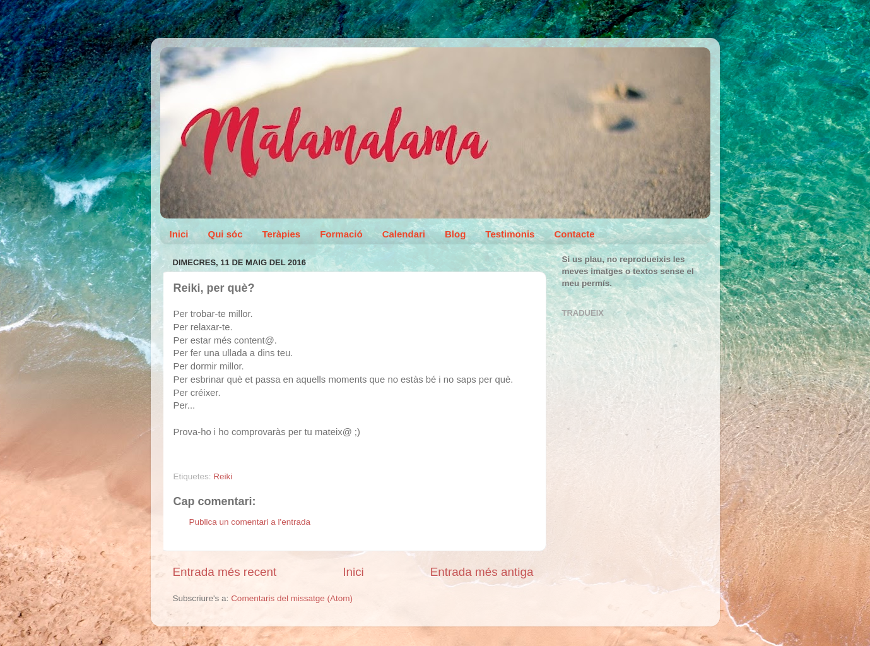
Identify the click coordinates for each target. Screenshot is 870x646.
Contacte (574, 234)
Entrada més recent (225, 571)
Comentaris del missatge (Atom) (292, 598)
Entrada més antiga (482, 571)
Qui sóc (225, 234)
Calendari (403, 234)
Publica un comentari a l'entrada (249, 522)
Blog (455, 234)
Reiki (222, 476)
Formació (341, 234)
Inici (179, 234)
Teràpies (281, 234)
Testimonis (509, 234)
